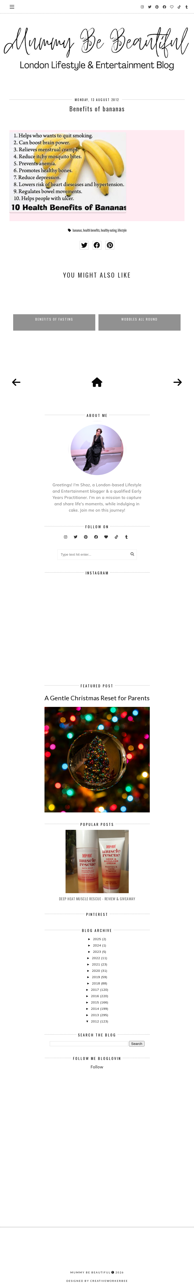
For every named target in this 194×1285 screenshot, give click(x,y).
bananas (77, 230)
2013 (95, 1015)
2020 (96, 971)
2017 (95, 990)
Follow (97, 1066)
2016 (95, 996)
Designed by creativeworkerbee (97, 1280)
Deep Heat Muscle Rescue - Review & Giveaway (97, 898)
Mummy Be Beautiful (90, 1272)
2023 (97, 952)
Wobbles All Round (139, 319)
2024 (97, 945)
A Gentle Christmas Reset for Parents (97, 698)
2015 (95, 1002)
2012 (95, 1021)
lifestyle (122, 230)
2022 (96, 958)
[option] (54, 307)
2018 (96, 983)
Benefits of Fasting (54, 319)
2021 (96, 964)
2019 (96, 977)
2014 (95, 1009)
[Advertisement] (122, 1117)
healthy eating (109, 230)
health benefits (91, 230)
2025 (97, 939)
